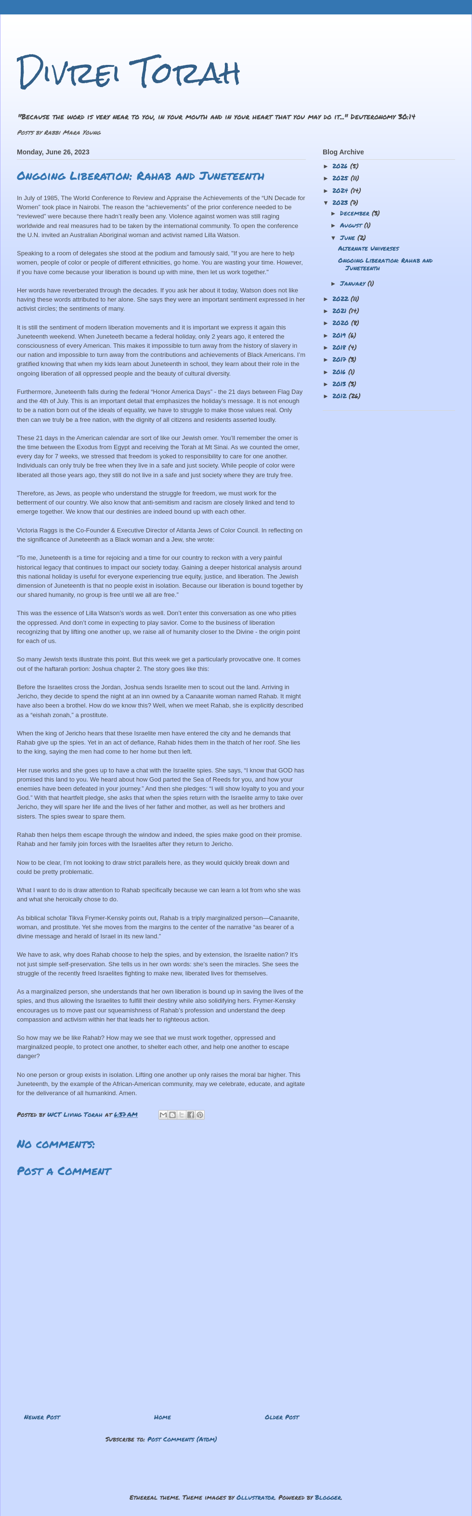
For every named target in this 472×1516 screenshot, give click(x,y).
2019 (340, 335)
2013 (340, 383)
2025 (341, 178)
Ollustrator (255, 1497)
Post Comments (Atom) (182, 1439)
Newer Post (42, 1417)
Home (162, 1417)
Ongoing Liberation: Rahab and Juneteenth (385, 264)
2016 (340, 371)
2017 (340, 359)
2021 (340, 310)
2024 (341, 190)
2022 (341, 298)
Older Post (282, 1417)
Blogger (328, 1497)
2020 (341, 322)
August (352, 225)
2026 (341, 166)
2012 (340, 396)
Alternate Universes (368, 248)
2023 (341, 202)
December (356, 213)
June (348, 237)
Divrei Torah (129, 72)
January (353, 283)
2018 (340, 347)
